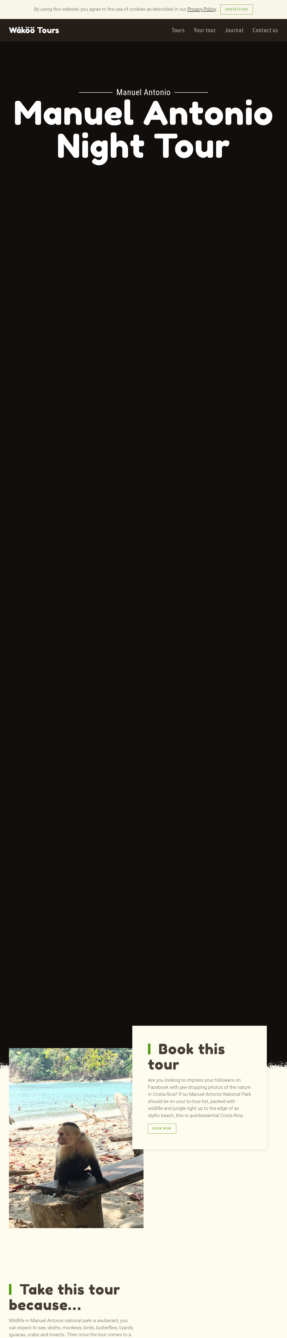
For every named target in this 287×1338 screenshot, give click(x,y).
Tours (178, 30)
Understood (236, 9)
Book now (162, 1128)
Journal (234, 30)
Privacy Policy (201, 9)
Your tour (205, 30)
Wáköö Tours (34, 30)
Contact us (265, 30)
